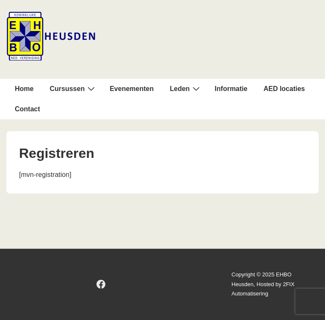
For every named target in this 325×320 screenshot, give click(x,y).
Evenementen (132, 88)
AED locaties (284, 88)
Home (24, 88)
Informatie (231, 88)
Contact (27, 109)
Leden (186, 88)
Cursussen (73, 88)
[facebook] (101, 284)
